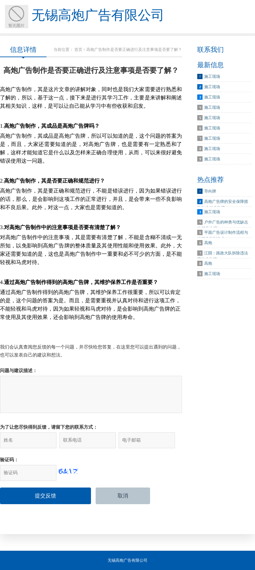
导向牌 (210, 191)
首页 (78, 49)
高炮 (208, 242)
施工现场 (212, 76)
